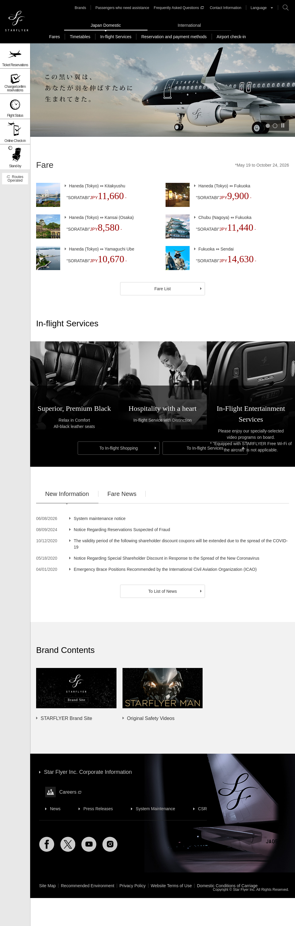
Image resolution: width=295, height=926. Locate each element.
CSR (202, 808)
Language (259, 8)
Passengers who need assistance (122, 8)
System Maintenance (155, 808)
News (55, 808)
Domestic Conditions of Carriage (227, 886)
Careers (70, 792)
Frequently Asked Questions (179, 8)
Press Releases (98, 808)
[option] (156, 695)
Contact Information (225, 8)
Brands (80, 8)
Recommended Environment (87, 886)
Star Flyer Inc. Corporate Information (88, 772)
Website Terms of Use (171, 886)
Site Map (47, 886)
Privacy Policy (133, 886)
